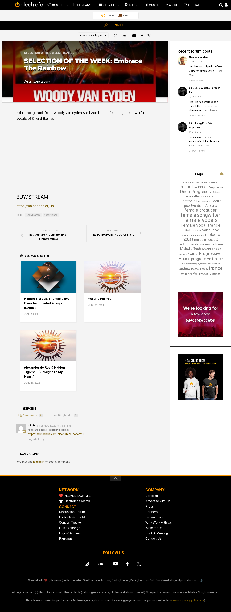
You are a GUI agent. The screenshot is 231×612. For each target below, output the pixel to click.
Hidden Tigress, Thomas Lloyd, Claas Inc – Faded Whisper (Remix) (47, 303)
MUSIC (153, 5)
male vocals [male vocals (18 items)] (197, 235)
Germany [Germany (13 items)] (196, 230)
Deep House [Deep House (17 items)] (216, 187)
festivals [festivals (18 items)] (186, 230)
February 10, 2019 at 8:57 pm (55, 425)
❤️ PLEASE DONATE (75, 496)
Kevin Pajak (198, 61)
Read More (211, 110)
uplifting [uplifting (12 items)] (188, 274)
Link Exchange (69, 528)
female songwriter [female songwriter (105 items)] (200, 215)
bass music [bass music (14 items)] (202, 182)
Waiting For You (100, 299)
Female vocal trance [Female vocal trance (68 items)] (200, 225)
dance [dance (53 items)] (203, 186)
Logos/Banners (70, 533)
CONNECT (118, 25)
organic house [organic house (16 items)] (213, 248)
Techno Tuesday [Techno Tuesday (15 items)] (199, 269)
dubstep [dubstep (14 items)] (207, 196)
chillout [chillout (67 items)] (185, 186)
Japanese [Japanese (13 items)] (186, 235)
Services (151, 496)
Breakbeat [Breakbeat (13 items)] (213, 182)
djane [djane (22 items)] (217, 192)
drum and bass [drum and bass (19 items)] (193, 196)
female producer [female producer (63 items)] (200, 210)
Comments (30, 415)
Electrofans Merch (77, 501)
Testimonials (154, 517)
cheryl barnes (33, 215)
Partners (151, 512)
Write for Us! (154, 528)
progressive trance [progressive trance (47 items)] (207, 258)
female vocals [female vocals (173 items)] (200, 220)
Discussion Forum (72, 512)
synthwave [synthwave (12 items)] (203, 264)
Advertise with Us (157, 501)
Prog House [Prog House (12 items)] (193, 254)
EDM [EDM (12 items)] (214, 197)
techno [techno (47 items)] (184, 268)
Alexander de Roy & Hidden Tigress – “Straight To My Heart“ (44, 371)
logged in (38, 461)
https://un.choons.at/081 (36, 206)
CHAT (126, 15)
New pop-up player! (199, 57)
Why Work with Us (158, 522)
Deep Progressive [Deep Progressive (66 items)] (197, 191)
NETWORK (69, 490)
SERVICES (110, 5)
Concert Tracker (70, 522)
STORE (60, 5)
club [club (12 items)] (195, 187)
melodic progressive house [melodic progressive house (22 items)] (206, 244)
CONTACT (195, 5)
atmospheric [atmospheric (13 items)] (189, 182)
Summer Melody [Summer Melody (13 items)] (189, 263)
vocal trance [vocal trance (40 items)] (210, 273)
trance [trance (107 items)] (215, 268)
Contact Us (153, 538)
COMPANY (84, 5)
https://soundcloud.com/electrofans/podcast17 (56, 434)
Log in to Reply (36, 439)
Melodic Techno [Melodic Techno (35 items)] (192, 249)
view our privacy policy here (187, 600)
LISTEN (110, 15)
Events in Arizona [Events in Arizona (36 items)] (203, 206)
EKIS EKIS (196, 96)
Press (149, 506)
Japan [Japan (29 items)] (215, 230)
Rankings (65, 538)
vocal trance (50, 215)
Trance (68, 53)
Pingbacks (66, 415)
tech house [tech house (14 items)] (214, 263)
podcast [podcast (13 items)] (183, 254)
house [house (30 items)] (205, 230)
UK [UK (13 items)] (182, 273)
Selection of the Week (42, 53)
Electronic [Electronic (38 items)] (187, 201)
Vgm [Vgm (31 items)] (196, 273)
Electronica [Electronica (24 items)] (203, 201)
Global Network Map (73, 517)
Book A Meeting (156, 533)
